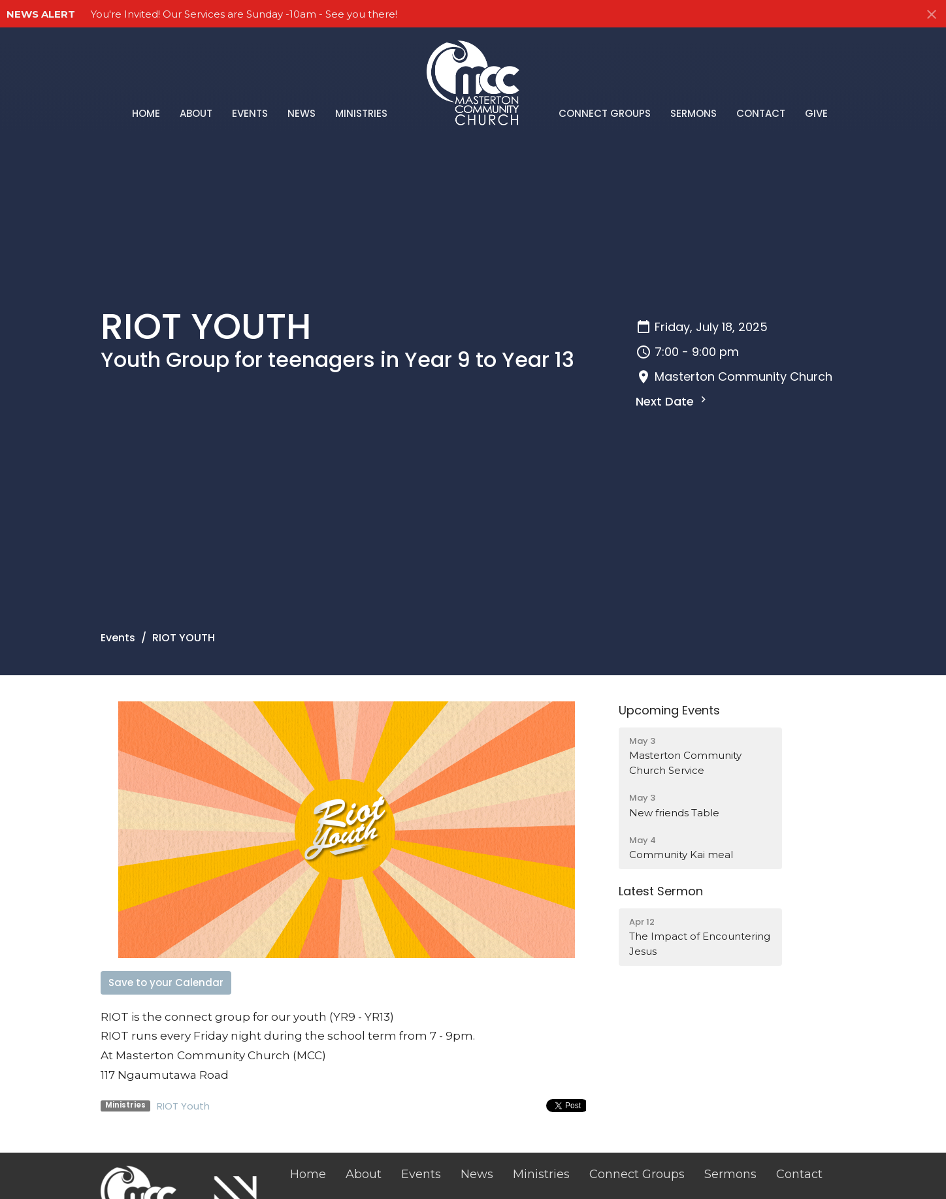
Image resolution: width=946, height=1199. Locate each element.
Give (816, 113)
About (196, 113)
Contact (760, 113)
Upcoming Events (669, 710)
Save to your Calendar (165, 982)
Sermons (693, 113)
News (301, 113)
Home (146, 113)
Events (250, 113)
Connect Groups (605, 113)
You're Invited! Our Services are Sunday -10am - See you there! (244, 14)
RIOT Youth (183, 1106)
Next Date (673, 401)
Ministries (361, 113)
